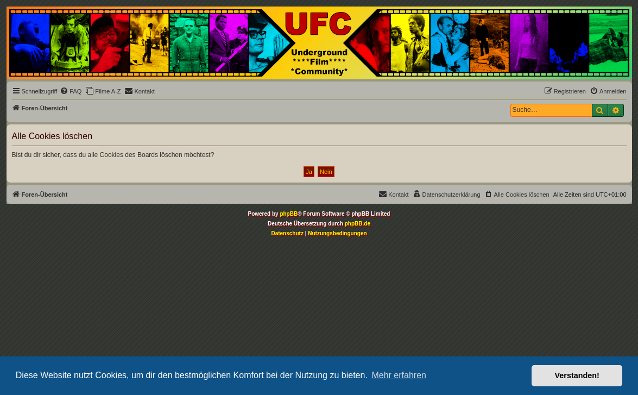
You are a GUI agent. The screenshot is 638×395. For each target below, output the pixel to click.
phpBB (289, 214)
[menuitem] (70, 91)
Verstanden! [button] (577, 375)
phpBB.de (357, 224)
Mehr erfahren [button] (398, 375)
